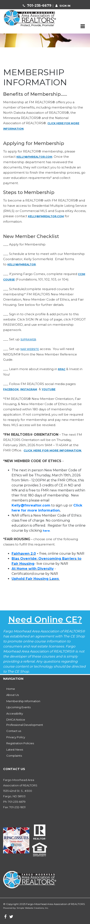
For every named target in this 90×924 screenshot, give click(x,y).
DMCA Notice (15, 719)
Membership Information (23, 701)
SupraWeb (28, 339)
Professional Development (24, 724)
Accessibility (14, 713)
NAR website (29, 349)
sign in (64, 5)
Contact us (13, 731)
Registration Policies (20, 743)
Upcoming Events (18, 707)
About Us (12, 695)
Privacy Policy (15, 737)
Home (10, 688)
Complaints (14, 755)
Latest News (14, 749)
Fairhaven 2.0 (24, 554)
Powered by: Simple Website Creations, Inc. (25, 908)
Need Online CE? (45, 619)
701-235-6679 (39, 6)
